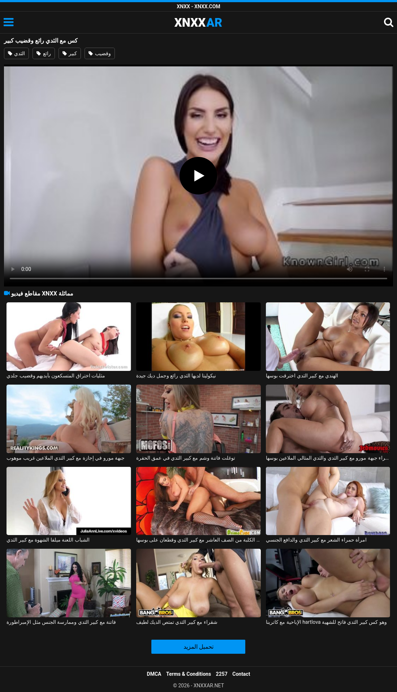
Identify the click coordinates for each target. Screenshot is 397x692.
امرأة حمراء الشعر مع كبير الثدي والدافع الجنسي (316, 540)
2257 (222, 674)
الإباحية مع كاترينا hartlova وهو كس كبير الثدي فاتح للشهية (326, 622)
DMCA (154, 674)
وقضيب (100, 53)
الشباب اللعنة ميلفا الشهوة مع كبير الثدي (48, 540)
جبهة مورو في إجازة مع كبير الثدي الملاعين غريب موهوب (66, 458)
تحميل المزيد (198, 646)
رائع (43, 53)
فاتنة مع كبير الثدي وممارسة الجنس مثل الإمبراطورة (61, 622)
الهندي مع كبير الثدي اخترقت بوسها (302, 375)
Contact (241, 674)
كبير (69, 53)
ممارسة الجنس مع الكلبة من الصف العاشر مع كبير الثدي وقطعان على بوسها (198, 540)
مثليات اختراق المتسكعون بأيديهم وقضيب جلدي (56, 375)
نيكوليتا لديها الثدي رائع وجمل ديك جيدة (176, 375)
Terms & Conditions (188, 674)
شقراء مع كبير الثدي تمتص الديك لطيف (176, 622)
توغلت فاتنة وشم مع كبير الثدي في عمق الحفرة (185, 458)
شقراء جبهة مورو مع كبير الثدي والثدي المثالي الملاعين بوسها (328, 458)
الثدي (16, 53)
